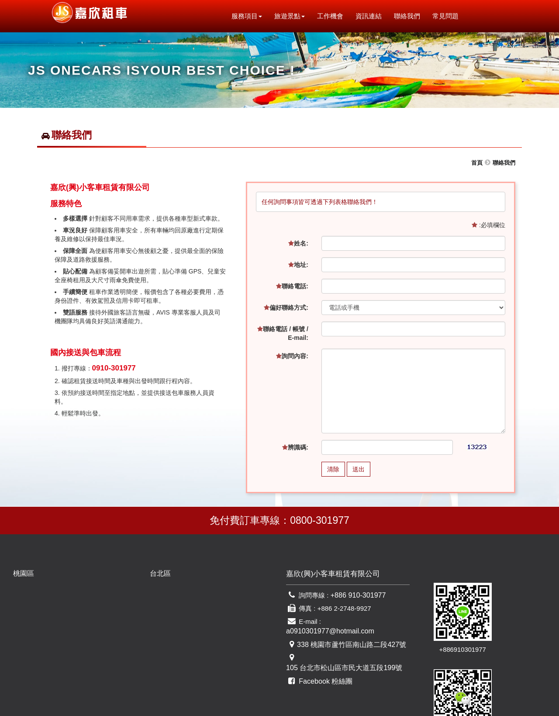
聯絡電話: (292, 286)
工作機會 (334, 16)
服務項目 (251, 16)
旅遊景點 (294, 16)
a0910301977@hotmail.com (364, 623)
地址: (298, 264)
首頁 (477, 162)
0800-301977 (319, 520)
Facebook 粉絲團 (324, 661)
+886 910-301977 (356, 597)
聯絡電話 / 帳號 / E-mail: (282, 333)
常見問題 (450, 16)
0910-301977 (114, 368)
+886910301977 (445, 619)
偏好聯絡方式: (286, 307)
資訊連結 (373, 16)
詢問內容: (292, 356)
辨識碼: (295, 447)
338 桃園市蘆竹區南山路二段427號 (348, 636)
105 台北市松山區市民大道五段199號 (353, 649)
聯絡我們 (411, 16)
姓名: (298, 243)
